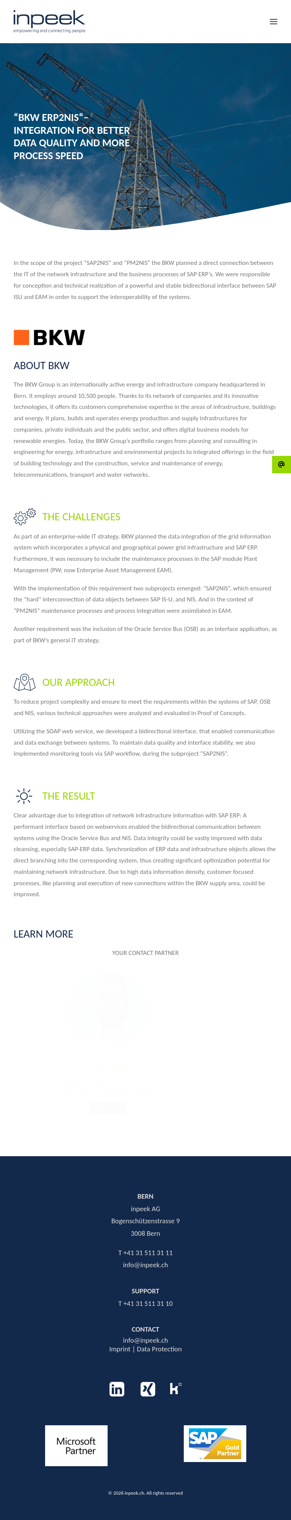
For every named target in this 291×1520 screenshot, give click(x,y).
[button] (273, 21)
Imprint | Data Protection (145, 1349)
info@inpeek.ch (145, 1340)
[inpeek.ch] (49, 21)
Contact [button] (120, 1107)
